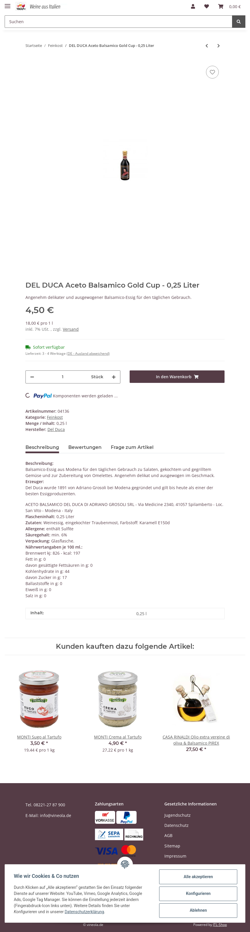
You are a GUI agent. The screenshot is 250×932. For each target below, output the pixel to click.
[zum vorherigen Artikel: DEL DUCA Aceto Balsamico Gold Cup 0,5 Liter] (207, 45)
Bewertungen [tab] (85, 447)
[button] (193, 6)
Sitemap (172, 846)
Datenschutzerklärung (84, 911)
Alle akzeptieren (197, 876)
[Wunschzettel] (207, 6)
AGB (168, 835)
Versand (71, 329)
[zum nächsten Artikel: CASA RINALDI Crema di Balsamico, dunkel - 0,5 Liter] (219, 45)
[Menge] (62, 377)
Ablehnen (197, 910)
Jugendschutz (177, 815)
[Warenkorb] (229, 6)
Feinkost (55, 417)
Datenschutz (176, 825)
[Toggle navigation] (7, 3)
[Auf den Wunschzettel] (212, 72)
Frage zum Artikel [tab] (132, 447)
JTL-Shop (220, 924)
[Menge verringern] (32, 377)
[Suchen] (118, 21)
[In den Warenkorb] (177, 376)
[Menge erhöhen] (113, 377)
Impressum (175, 856)
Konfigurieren (197, 893)
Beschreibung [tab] (42, 447)
